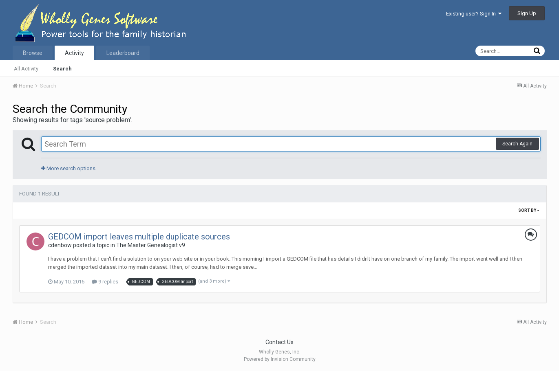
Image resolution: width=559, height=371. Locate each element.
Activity (74, 53)
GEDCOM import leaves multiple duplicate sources (139, 236)
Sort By (528, 210)
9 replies (105, 282)
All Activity (26, 69)
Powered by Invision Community (280, 359)
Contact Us (279, 342)
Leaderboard (122, 53)
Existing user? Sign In (474, 14)
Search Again (517, 144)
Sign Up (526, 13)
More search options (68, 168)
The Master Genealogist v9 (150, 245)
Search (62, 69)
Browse (32, 53)
